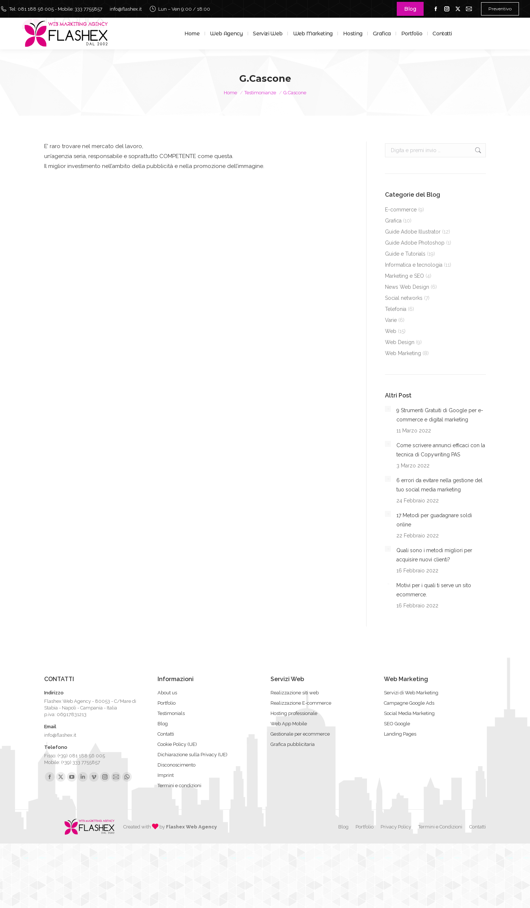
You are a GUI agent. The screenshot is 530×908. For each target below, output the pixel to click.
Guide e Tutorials (405, 254)
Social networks (404, 298)
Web (390, 331)
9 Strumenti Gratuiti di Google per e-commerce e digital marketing (439, 415)
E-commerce (401, 210)
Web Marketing (403, 353)
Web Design (399, 342)
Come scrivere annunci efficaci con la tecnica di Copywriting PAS (440, 449)
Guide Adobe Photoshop (415, 243)
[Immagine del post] (388, 409)
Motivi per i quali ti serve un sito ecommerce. (433, 589)
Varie (391, 320)
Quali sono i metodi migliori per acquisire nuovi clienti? (434, 554)
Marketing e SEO (404, 276)
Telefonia (395, 309)
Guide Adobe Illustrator (413, 232)
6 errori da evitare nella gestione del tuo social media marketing (439, 484)
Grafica (393, 221)
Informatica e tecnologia (413, 265)
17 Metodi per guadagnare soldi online (434, 519)
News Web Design (407, 287)
